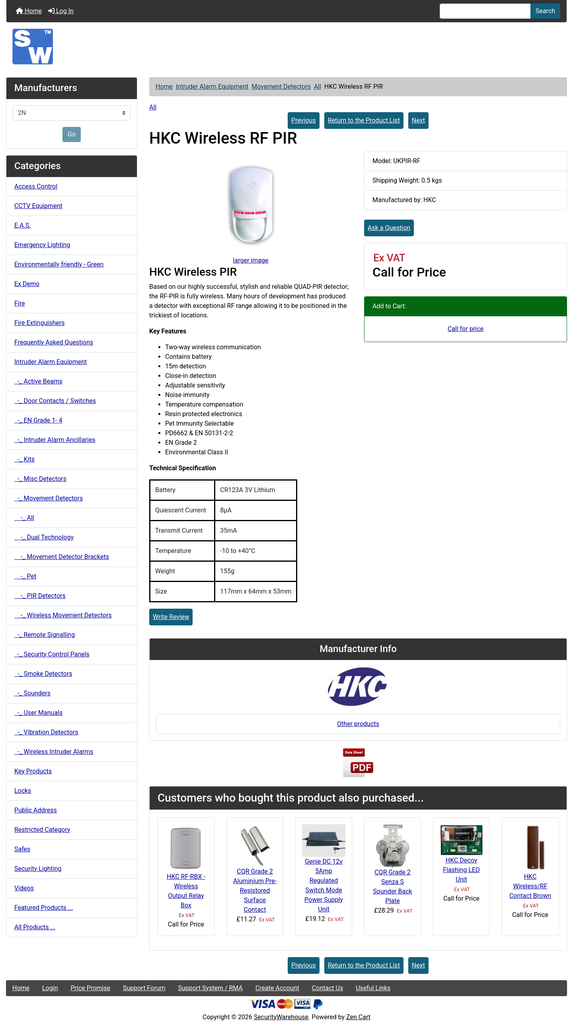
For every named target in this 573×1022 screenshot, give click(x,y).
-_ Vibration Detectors (46, 732)
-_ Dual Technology (44, 537)
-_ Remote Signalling (44, 635)
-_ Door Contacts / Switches (55, 401)
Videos (24, 888)
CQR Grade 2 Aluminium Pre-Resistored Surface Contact (255, 890)
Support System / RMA (210, 988)
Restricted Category (42, 829)
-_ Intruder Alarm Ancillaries (55, 440)
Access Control (35, 186)
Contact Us (327, 988)
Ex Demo (26, 284)
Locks (22, 790)
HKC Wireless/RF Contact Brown (530, 886)
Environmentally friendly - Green (58, 264)
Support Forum (144, 988)
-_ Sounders (32, 693)
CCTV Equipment (38, 206)
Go (72, 134)
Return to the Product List (364, 120)
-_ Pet (25, 576)
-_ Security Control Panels (52, 654)
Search (545, 11)
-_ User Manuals (38, 712)
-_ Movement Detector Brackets (61, 557)
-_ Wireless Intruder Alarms (54, 751)
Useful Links (373, 988)
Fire (19, 303)
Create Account (277, 988)
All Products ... (34, 927)
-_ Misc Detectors (40, 479)
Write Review (171, 617)
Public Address (35, 810)
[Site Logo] (286, 46)
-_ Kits (24, 459)
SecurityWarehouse (281, 1017)
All (317, 86)
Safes (22, 849)
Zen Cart (358, 1017)
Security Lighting (38, 868)
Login (50, 988)
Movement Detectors (281, 86)
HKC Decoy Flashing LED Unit (461, 870)
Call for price (465, 329)
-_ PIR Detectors (40, 596)
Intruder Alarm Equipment (212, 86)
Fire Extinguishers (39, 323)
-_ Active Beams (38, 381)
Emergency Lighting (42, 245)
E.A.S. (22, 225)
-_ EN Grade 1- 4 (38, 420)
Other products (358, 724)
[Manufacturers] (72, 113)
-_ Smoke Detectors (43, 673)
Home (29, 11)
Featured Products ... (43, 907)
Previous (303, 120)
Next (418, 120)
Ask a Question (389, 228)
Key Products (33, 771)
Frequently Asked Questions (53, 342)
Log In (61, 11)
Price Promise (90, 988)
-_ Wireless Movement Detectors (63, 615)
